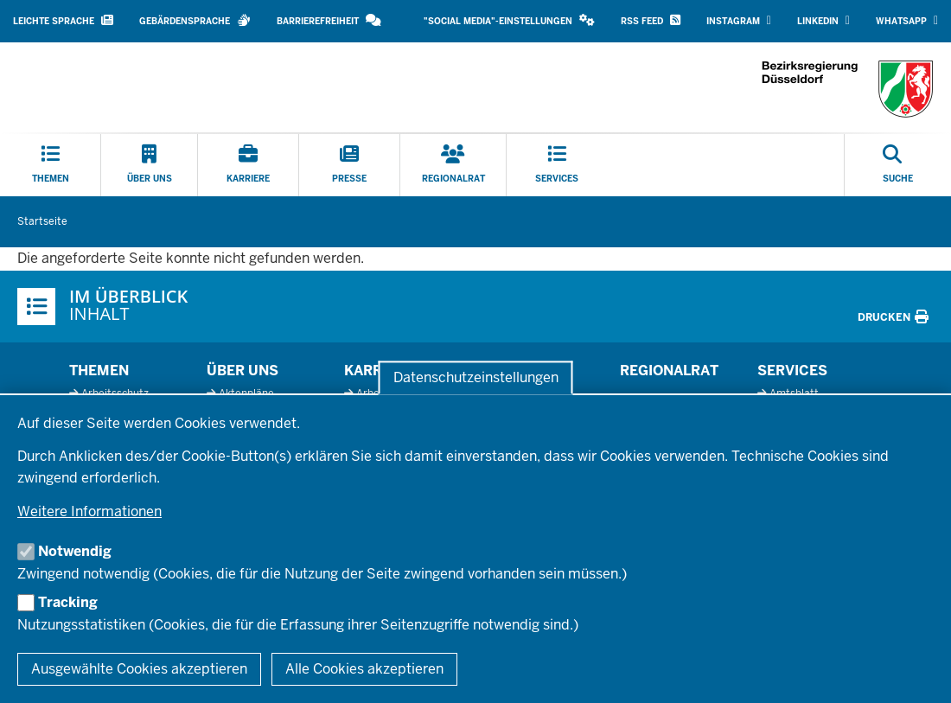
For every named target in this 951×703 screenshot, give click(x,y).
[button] (509, 21)
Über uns (242, 370)
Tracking (68, 602)
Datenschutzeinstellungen (475, 377)
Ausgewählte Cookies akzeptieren (139, 669)
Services (792, 370)
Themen (99, 370)
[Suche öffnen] (898, 165)
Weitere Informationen (89, 511)
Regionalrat (669, 370)
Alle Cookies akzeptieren (364, 669)
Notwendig (75, 551)
